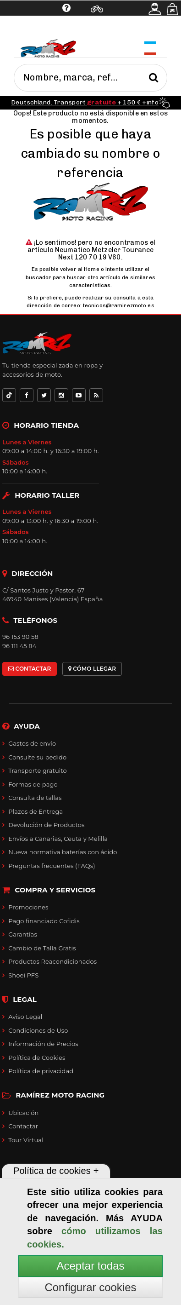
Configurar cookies (90, 1287)
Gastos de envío (32, 743)
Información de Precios (43, 1043)
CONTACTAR (29, 668)
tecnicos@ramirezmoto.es (118, 305)
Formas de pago (33, 784)
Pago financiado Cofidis (44, 921)
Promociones (28, 907)
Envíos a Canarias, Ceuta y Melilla (58, 838)
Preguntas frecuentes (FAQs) (51, 865)
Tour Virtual (26, 1140)
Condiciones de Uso (38, 1030)
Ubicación (23, 1112)
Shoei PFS (23, 975)
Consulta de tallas (34, 797)
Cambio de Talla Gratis (42, 948)
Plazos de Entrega (35, 811)
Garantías (22, 934)
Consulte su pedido (37, 757)
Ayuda (37, 30)
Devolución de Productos (46, 824)
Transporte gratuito (37, 770)
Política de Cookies (36, 1057)
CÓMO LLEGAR (92, 668)
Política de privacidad (40, 1071)
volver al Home (79, 269)
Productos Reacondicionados (52, 961)
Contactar (23, 1126)
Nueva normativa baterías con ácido (62, 852)
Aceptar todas (90, 1265)
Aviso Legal (25, 1016)
